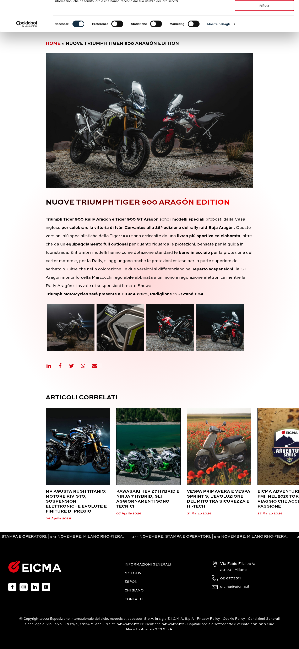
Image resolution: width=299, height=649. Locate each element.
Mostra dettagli (218, 53)
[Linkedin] (51, 365)
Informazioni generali (148, 564)
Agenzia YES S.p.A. (157, 629)
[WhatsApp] (85, 365)
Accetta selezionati (264, 22)
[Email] (97, 365)
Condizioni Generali (264, 619)
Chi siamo (134, 590)
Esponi (131, 582)
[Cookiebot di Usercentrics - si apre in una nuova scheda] (27, 53)
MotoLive (134, 573)
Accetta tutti (264, 10)
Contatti (134, 599)
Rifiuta (264, 35)
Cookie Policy (234, 619)
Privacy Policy (208, 619)
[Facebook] (63, 365)
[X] (74, 365)
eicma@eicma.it (234, 587)
